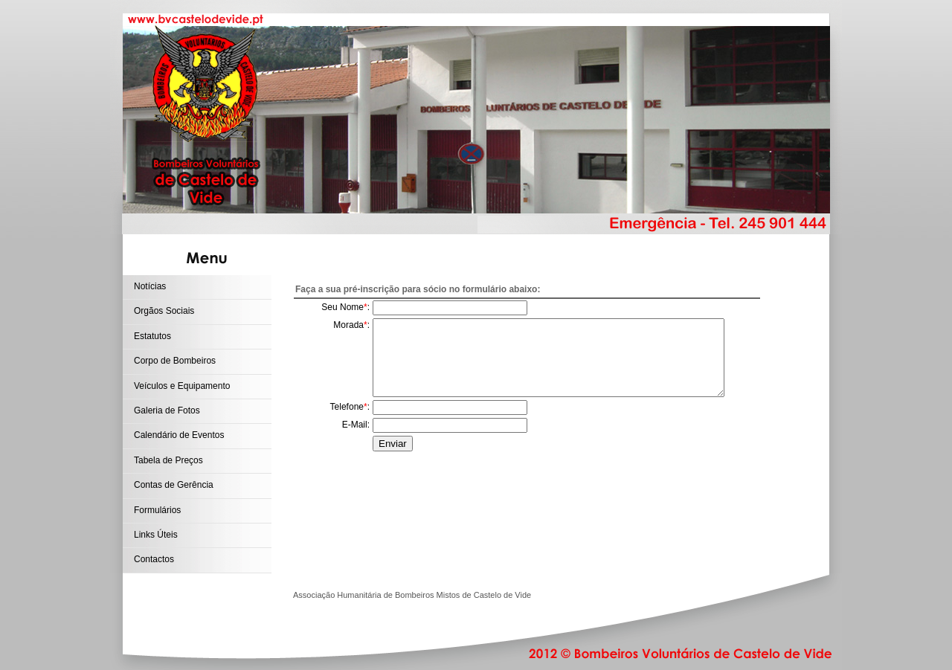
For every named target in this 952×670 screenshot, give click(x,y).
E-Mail (354, 424)
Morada (348, 325)
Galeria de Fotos (167, 410)
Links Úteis (156, 534)
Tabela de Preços (168, 460)
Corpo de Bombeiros (175, 360)
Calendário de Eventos (179, 435)
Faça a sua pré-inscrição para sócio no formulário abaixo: (417, 289)
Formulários (157, 510)
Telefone (347, 407)
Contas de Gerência (173, 485)
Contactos (154, 559)
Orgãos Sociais (164, 311)
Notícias (150, 286)
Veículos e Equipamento (182, 386)
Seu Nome (342, 307)
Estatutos (152, 336)
